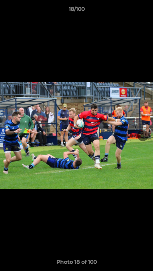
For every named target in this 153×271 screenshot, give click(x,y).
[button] (143, 11)
